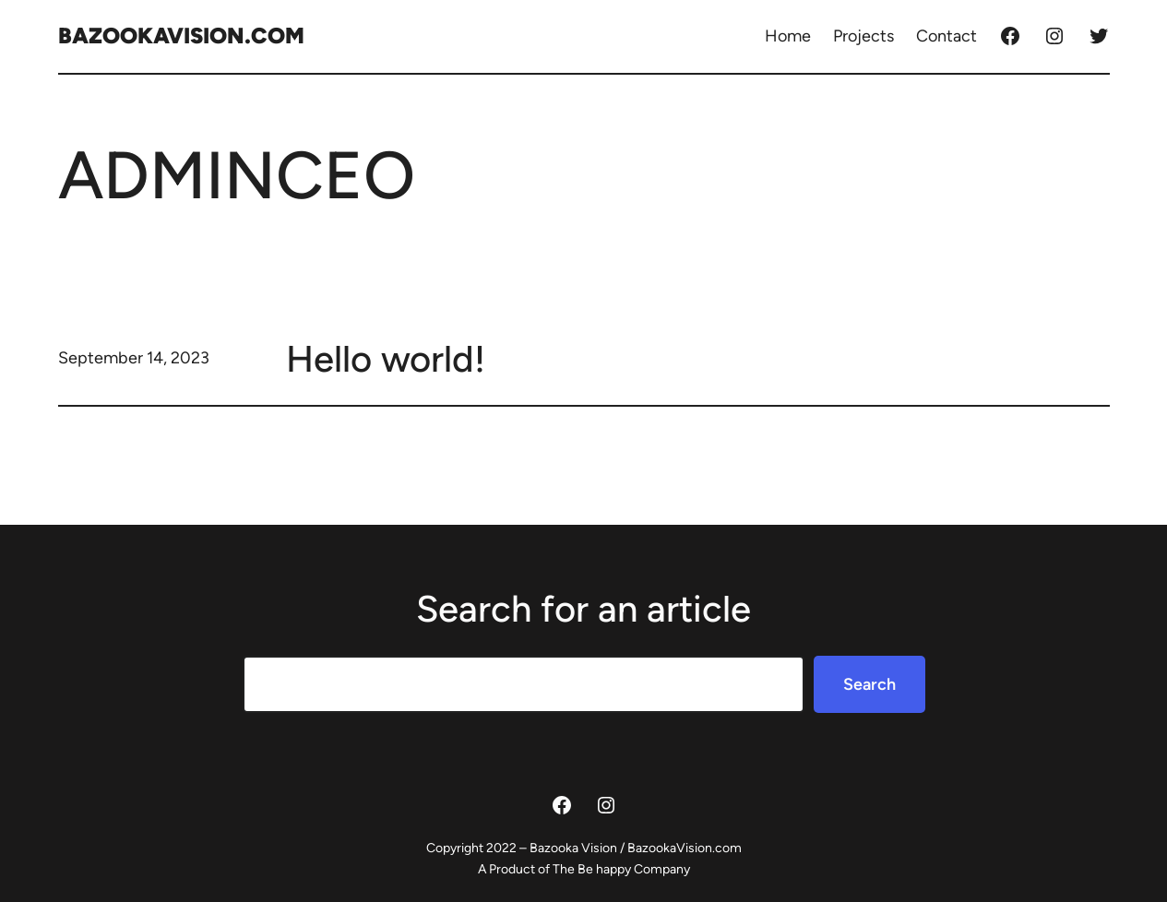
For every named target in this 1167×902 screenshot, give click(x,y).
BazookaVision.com (181, 35)
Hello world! (385, 359)
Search (869, 684)
